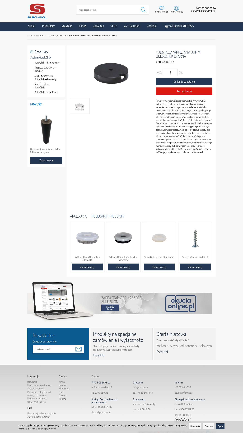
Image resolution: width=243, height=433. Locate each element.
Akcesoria (78, 216)
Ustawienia (195, 426)
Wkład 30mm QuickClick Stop (159, 257)
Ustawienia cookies (36, 401)
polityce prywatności (47, 428)
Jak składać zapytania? (38, 416)
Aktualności (132, 26)
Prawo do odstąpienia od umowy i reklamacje (39, 393)
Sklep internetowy (179, 26)
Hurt (61, 392)
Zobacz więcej (87, 267)
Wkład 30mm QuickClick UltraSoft (87, 258)
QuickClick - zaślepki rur (45, 92)
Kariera (62, 398)
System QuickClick (40, 57)
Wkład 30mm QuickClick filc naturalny (123, 258)
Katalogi (98, 26)
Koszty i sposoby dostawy (39, 385)
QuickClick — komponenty (47, 62)
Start (32, 26)
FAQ (29, 408)
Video (114, 26)
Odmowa (209, 426)
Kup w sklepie (184, 91)
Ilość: (159, 72)
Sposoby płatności (36, 388)
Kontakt (152, 26)
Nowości (66, 26)
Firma (82, 26)
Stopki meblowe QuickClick (42, 85)
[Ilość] (170, 72)
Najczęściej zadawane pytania (41, 413)
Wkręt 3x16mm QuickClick (195, 257)
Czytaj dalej (98, 355)
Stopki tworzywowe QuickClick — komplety (45, 77)
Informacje (33, 376)
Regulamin (32, 381)
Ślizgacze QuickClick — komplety (45, 69)
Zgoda (220, 426)
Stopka (63, 376)
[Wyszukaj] (143, 10)
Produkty (48, 26)
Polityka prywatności (37, 398)
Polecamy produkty (107, 216)
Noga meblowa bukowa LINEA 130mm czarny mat (45, 151)
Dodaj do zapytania (184, 81)
